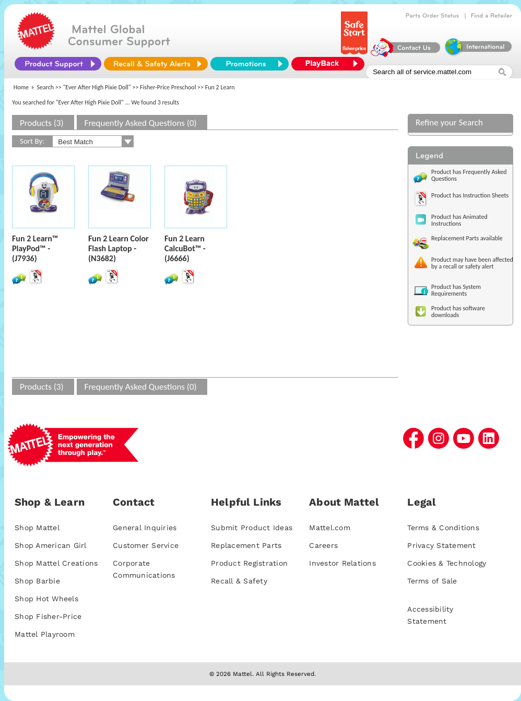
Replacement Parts (246, 545)
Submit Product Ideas (251, 527)
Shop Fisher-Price (48, 616)
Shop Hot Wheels (46, 598)
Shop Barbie (37, 581)
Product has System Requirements (456, 290)
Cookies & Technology (446, 563)
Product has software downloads (458, 312)
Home (21, 87)
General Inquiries (144, 527)
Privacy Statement (441, 545)
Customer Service (146, 545)
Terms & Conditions (443, 527)
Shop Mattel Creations (56, 563)
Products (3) (42, 123)
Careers (323, 545)
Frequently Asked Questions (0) (141, 123)
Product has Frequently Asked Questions (469, 175)
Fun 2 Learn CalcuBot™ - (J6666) (185, 248)
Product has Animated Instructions (459, 220)
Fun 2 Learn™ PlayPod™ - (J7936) (35, 248)
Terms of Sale (432, 581)
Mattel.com (329, 527)
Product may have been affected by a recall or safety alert (472, 263)
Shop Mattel (37, 527)
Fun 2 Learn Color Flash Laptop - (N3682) (118, 248)
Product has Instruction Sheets (469, 195)
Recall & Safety (239, 581)
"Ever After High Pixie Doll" (97, 87)
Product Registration (249, 563)
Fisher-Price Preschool (168, 87)
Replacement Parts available (467, 238)
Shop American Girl (51, 545)
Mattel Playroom (45, 634)
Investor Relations (342, 563)
